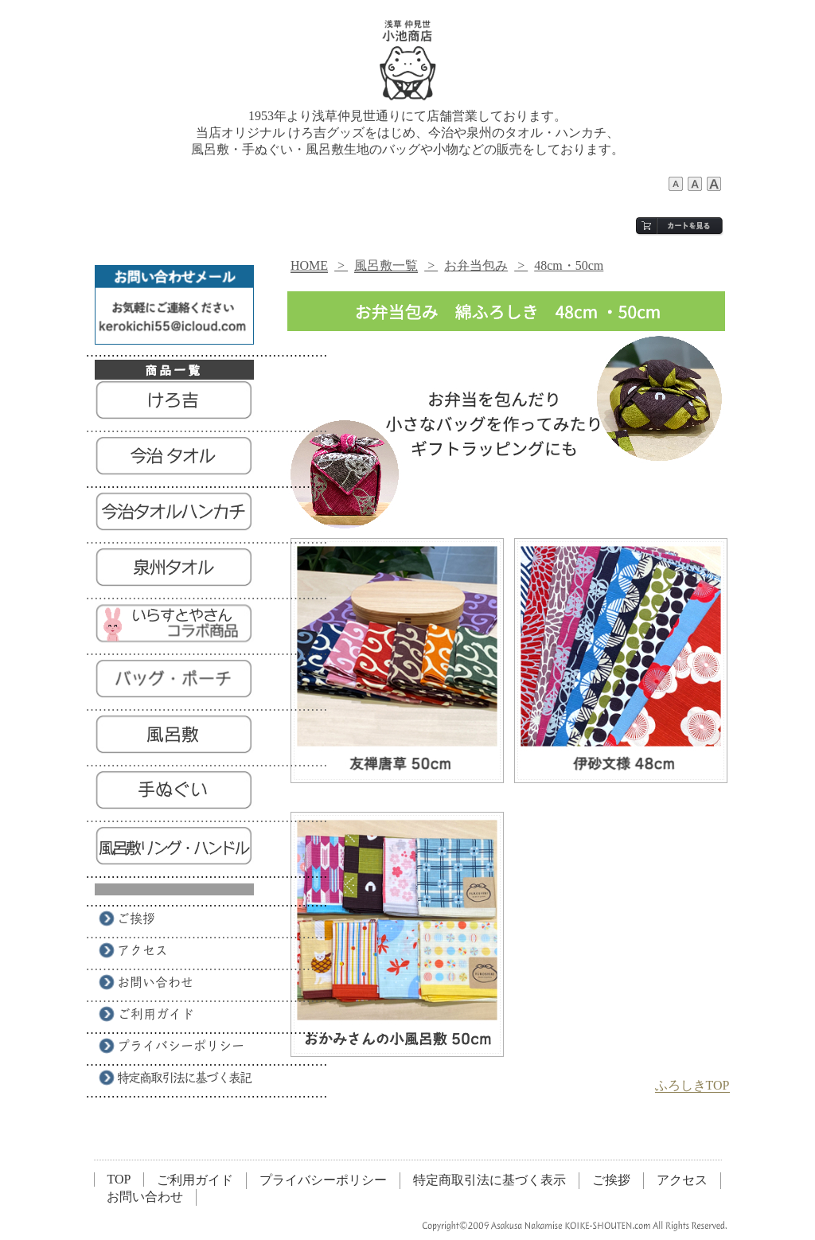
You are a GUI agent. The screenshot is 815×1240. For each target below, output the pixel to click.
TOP (119, 1179)
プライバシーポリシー (323, 1180)
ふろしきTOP (692, 1085)
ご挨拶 (611, 1180)
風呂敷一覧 (386, 265)
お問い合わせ (145, 1196)
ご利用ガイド (195, 1180)
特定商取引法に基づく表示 (489, 1180)
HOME (309, 265)
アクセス (682, 1180)
